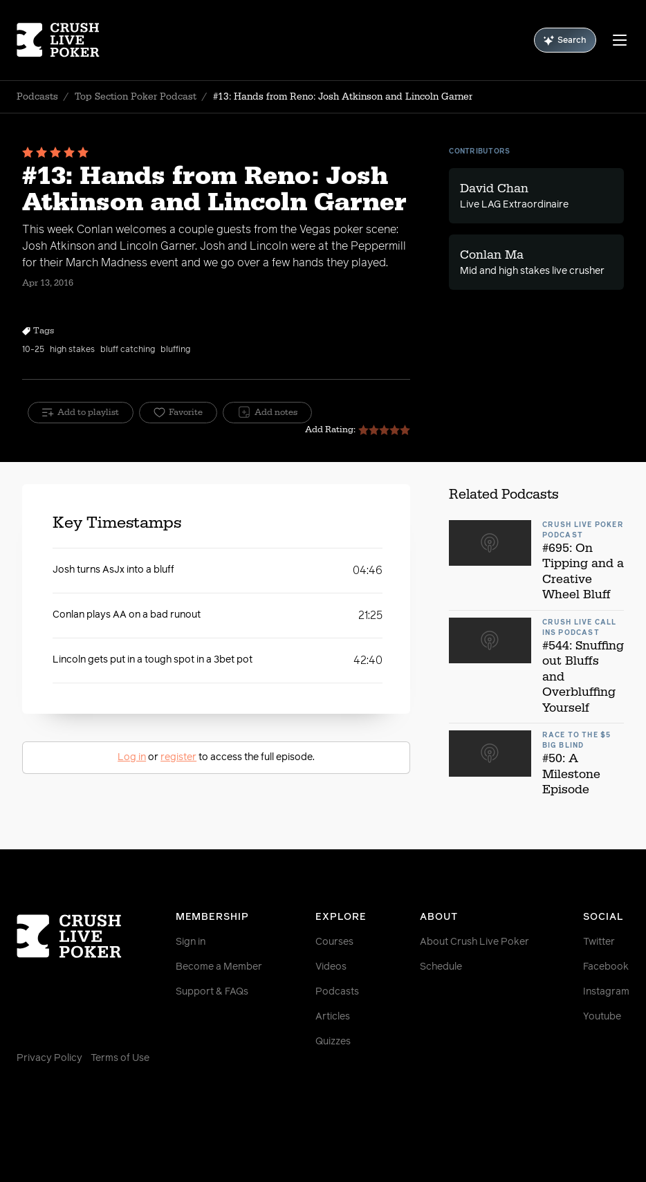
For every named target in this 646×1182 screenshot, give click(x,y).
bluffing (175, 350)
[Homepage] (68, 40)
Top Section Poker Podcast (135, 97)
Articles (332, 1017)
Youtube (602, 1017)
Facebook (606, 967)
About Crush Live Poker (474, 942)
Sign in (190, 942)
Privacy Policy (49, 1058)
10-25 (33, 350)
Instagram (606, 992)
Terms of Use (120, 1058)
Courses (334, 942)
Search (565, 40)
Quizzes (333, 1041)
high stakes (72, 350)
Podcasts (37, 97)
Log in (132, 757)
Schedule (441, 967)
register (178, 757)
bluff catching (127, 350)
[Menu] (619, 40)
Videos (331, 967)
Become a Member (219, 967)
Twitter (599, 942)
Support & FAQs (212, 992)
